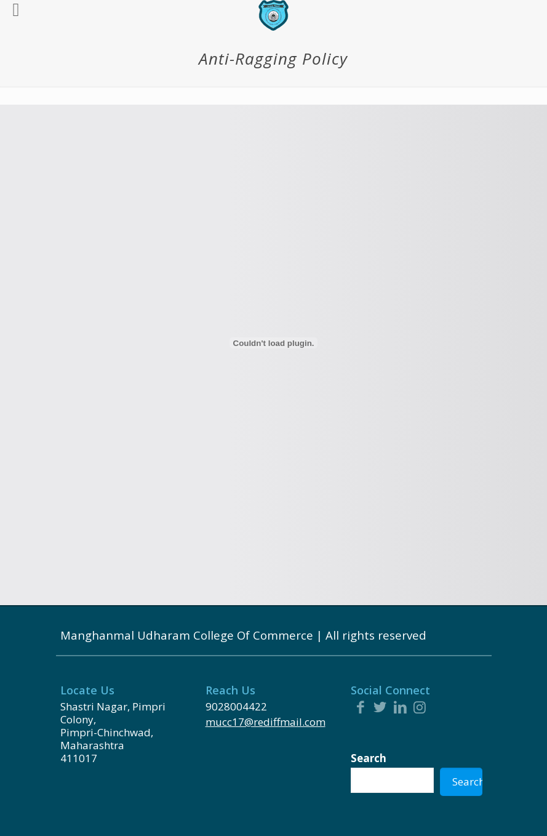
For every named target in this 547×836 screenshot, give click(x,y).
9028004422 (236, 706)
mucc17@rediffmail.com (265, 722)
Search (368, 758)
